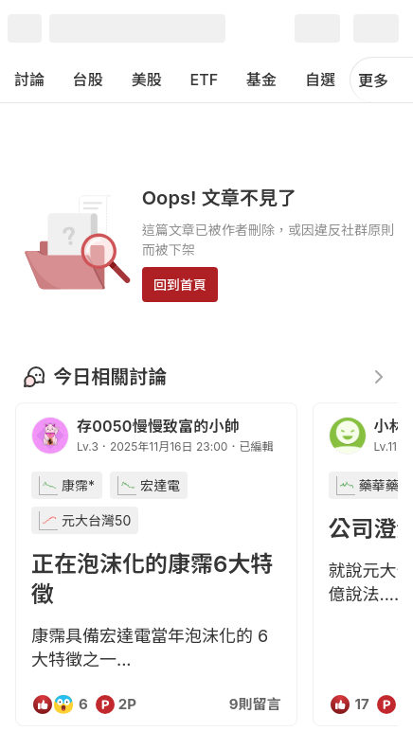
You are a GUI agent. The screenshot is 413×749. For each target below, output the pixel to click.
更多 (381, 80)
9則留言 (255, 704)
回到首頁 (179, 284)
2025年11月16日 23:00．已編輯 (192, 446)
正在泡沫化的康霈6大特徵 (152, 579)
